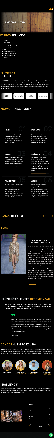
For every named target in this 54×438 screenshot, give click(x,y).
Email (30, 410)
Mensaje (31, 416)
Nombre (31, 404)
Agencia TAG (36, 434)
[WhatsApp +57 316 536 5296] (51, 435)
